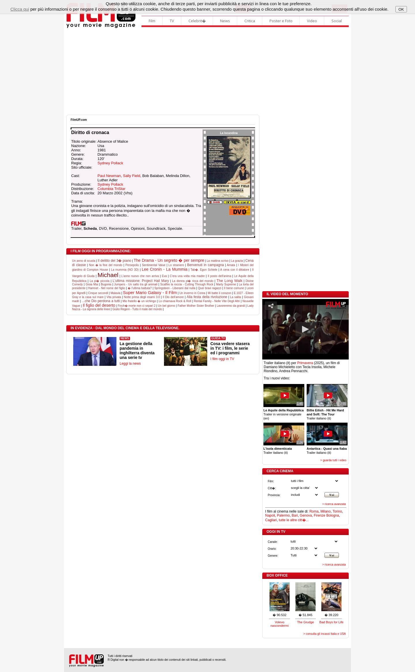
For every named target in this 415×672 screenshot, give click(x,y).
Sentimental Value (153, 265)
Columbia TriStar (111, 189)
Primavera (305, 363)
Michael (107, 275)
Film (152, 20)
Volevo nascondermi (280, 623)
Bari (295, 515)
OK (401, 9)
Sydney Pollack (110, 163)
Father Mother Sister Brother (196, 305)
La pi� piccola (100, 281)
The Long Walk (229, 280)
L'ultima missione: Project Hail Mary (141, 281)
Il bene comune (234, 288)
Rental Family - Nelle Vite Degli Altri (217, 301)
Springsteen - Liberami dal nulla (174, 288)
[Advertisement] (207, 71)
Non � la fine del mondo (105, 265)
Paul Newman (109, 176)
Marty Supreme (226, 284)
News (225, 20)
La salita (235, 297)
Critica (249, 20)
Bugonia (106, 284)
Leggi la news (130, 364)
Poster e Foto (281, 20)
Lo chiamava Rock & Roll (175, 301)
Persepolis (132, 265)
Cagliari (271, 520)
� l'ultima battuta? (140, 288)
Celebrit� (197, 20)
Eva (164, 276)
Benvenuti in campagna (205, 265)
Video (312, 20)
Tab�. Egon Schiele (203, 269)
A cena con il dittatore (234, 269)
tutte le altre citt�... (293, 520)
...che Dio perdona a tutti (101, 301)
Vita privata (113, 297)
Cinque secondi (98, 293)
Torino (337, 511)
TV (172, 20)
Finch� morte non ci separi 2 (136, 305)
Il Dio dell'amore (173, 297)
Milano (325, 511)
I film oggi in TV (222, 359)
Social (336, 20)
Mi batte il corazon (219, 293)
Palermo (283, 515)
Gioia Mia (92, 284)
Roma (313, 511)
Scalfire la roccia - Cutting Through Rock (186, 284)
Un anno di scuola (83, 260)
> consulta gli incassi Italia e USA (324, 633)
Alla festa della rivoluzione (206, 297)
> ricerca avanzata (334, 504)
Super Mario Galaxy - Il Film (150, 292)
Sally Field (131, 176)
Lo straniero (176, 265)
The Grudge (305, 622)
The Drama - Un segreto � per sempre (169, 260)
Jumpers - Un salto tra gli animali (135, 284)
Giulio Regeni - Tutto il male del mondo (137, 309)
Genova (306, 515)
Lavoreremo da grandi (231, 305)
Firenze (319, 515)
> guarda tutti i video (333, 460)
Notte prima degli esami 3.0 (142, 297)
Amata (231, 265)
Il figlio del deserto (99, 305)
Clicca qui (19, 9)
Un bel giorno (166, 305)
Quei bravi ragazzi (209, 288)
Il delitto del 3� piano (114, 261)
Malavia (115, 293)
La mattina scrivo (218, 260)
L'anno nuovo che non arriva (140, 276)
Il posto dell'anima (219, 276)
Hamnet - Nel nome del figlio (106, 288)
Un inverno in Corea (192, 293)
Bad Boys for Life (331, 622)
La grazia (237, 260)
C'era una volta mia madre (187, 276)
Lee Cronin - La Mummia (165, 269)
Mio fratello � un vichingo (139, 301)
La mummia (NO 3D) (125, 269)
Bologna (332, 515)
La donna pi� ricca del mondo (192, 281)
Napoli (270, 515)
